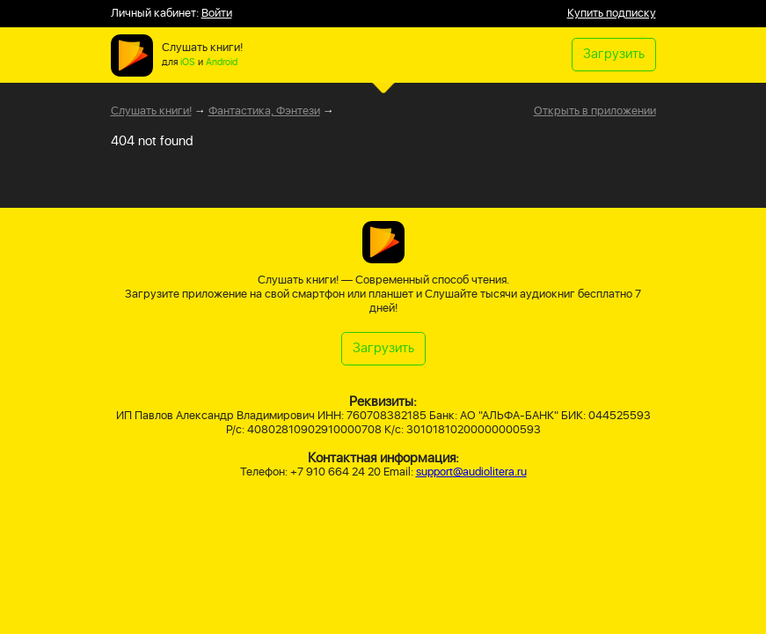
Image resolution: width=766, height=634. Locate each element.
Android (221, 62)
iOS (187, 62)
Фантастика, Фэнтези (264, 111)
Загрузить (614, 54)
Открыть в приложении (595, 112)
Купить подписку (611, 13)
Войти (216, 13)
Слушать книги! (151, 111)
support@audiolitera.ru (471, 472)
